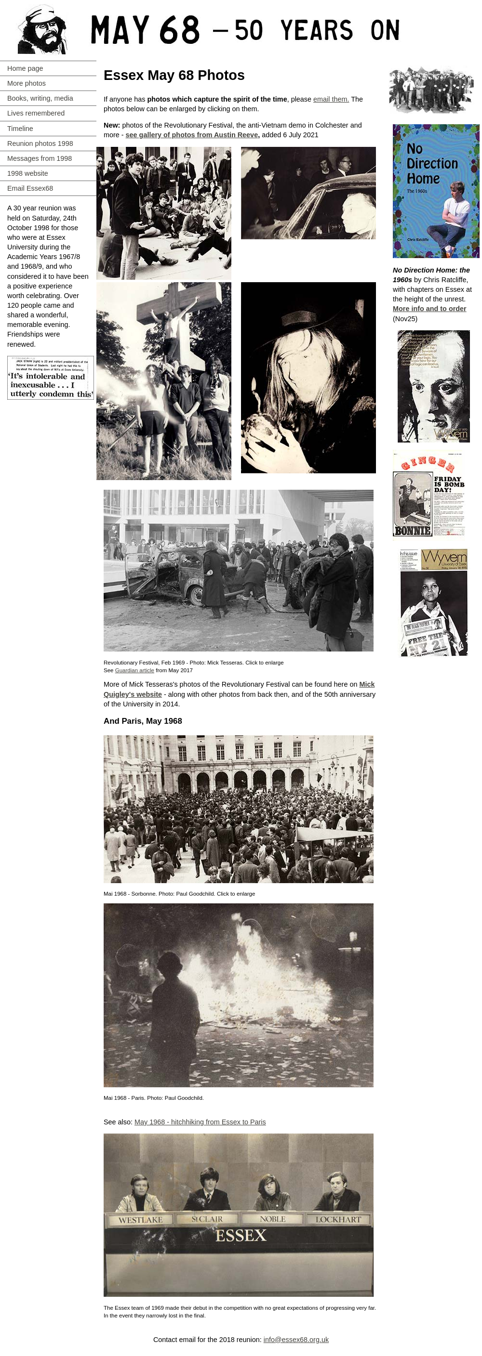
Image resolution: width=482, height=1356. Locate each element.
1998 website (27, 173)
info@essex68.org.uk (296, 1339)
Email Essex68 (30, 188)
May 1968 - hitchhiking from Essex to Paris (200, 1122)
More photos (26, 83)
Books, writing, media (40, 98)
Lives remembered (36, 113)
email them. (331, 99)
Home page (25, 68)
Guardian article (134, 670)
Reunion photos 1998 (40, 143)
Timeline (20, 128)
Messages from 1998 (39, 158)
